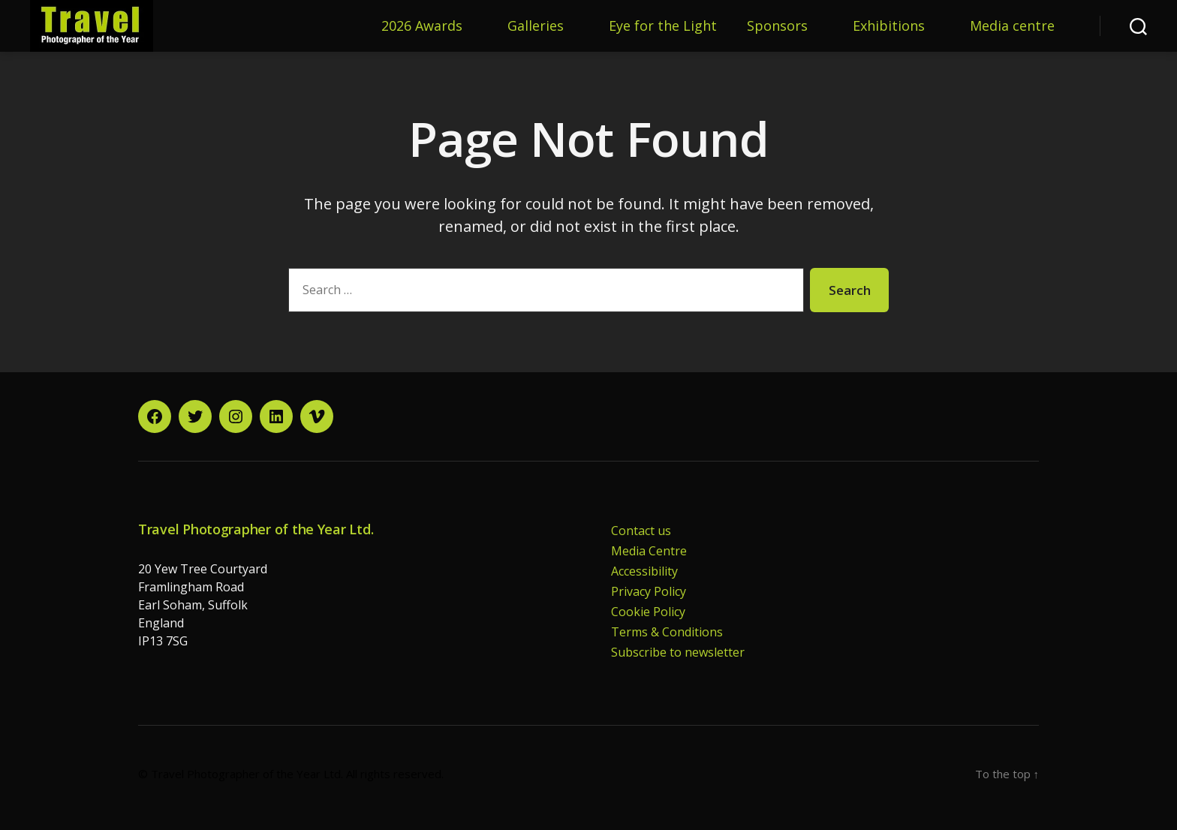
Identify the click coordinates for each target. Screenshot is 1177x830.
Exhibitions (889, 26)
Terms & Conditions (667, 632)
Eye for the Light (663, 26)
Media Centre (649, 551)
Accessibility (644, 571)
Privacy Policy (648, 591)
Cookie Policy (648, 611)
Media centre (1012, 26)
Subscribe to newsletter (678, 652)
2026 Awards (421, 26)
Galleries (535, 26)
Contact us (641, 530)
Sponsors (777, 26)
